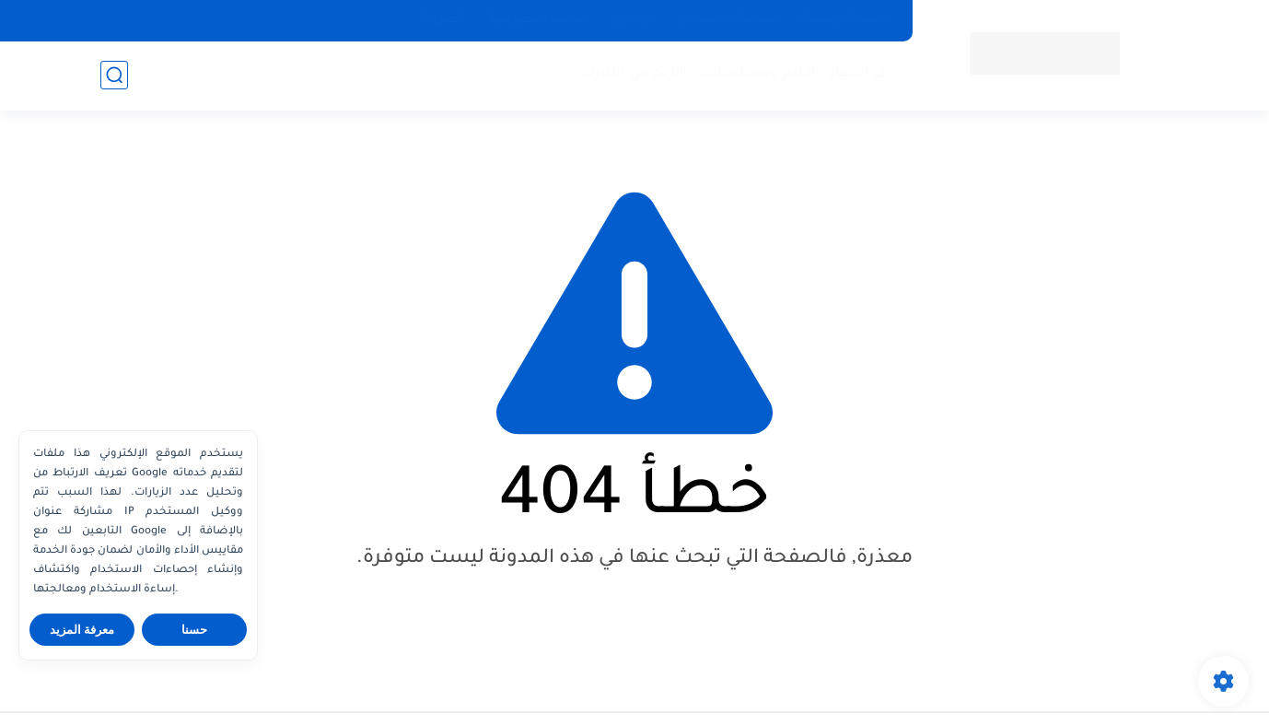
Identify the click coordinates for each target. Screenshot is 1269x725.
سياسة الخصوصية (539, 20)
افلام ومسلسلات (757, 74)
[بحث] (114, 75)
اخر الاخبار (861, 74)
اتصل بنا (442, 20)
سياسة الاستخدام (728, 20)
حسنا (194, 630)
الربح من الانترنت (630, 74)
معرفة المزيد (82, 630)
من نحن (634, 20)
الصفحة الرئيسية (846, 20)
